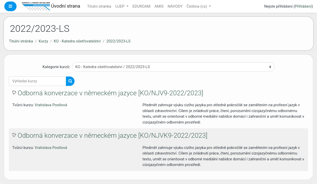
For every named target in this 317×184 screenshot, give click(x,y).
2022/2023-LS (118, 41)
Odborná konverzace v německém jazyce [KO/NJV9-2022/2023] (110, 93)
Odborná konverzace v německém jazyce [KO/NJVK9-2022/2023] (112, 135)
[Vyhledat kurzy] (37, 81)
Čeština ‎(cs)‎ (197, 6)
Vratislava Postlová (51, 105)
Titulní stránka (99, 6)
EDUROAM (141, 6)
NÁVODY (175, 6)
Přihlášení (303, 6)
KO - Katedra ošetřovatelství (77, 41)
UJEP (120, 6)
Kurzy (43, 41)
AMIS (159, 6)
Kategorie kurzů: (56, 67)
